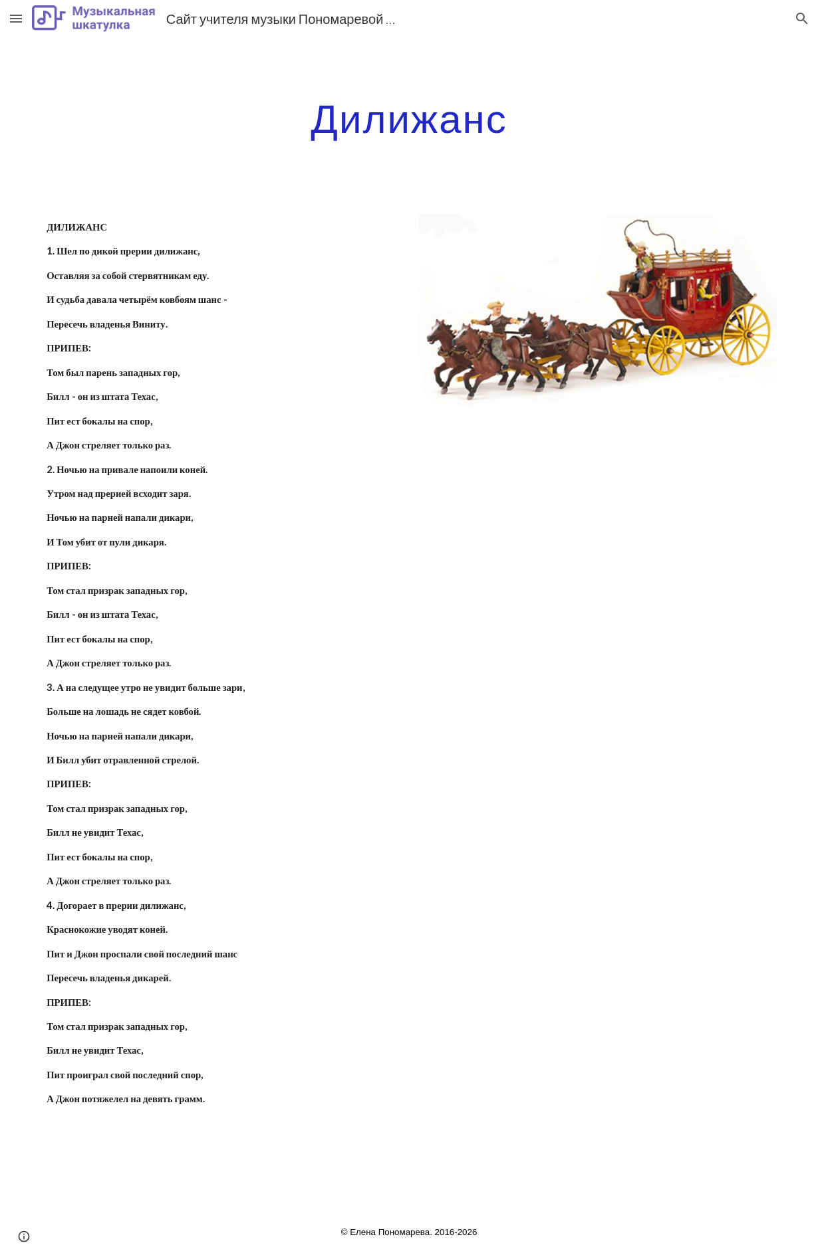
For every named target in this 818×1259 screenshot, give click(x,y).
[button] (16, 18)
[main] (409, 117)
